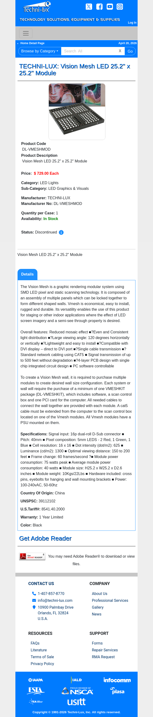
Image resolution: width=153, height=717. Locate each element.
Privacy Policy (42, 664)
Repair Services (105, 650)
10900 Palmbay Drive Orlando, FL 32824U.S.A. (56, 613)
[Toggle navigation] (25, 33)
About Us (99, 593)
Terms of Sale (42, 657)
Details (27, 274)
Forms (97, 643)
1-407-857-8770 (51, 593)
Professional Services (110, 600)
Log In (132, 22)
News (96, 614)
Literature (39, 650)
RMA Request (103, 657)
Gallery (98, 607)
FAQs (35, 643)
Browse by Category (38, 51)
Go (130, 51)
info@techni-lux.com (55, 600)
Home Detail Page (32, 43)
